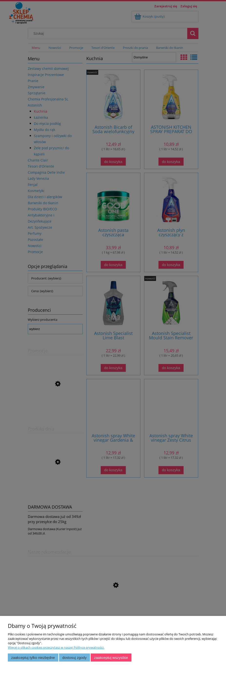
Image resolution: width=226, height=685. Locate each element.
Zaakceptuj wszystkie (111, 657)
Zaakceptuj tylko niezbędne (33, 657)
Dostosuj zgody (74, 657)
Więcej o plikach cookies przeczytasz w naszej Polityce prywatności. (56, 647)
